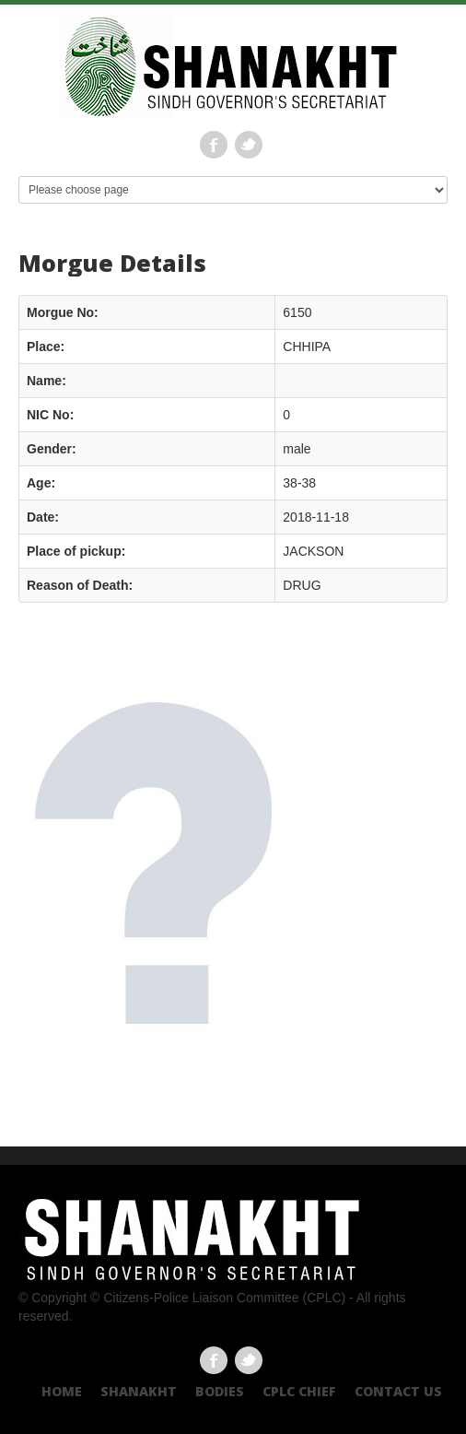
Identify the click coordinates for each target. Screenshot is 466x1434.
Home (61, 1391)
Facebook (213, 145)
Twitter (248, 145)
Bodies (219, 1391)
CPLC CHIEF (299, 1391)
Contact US (398, 1391)
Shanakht (138, 1391)
